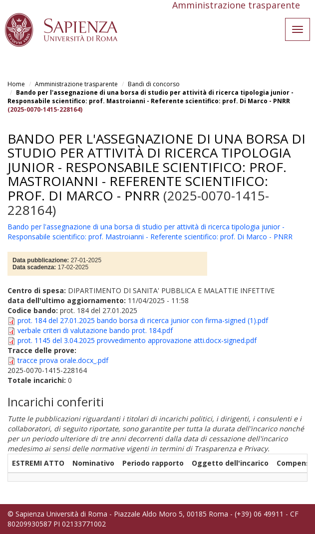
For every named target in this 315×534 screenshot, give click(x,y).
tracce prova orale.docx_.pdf (62, 360)
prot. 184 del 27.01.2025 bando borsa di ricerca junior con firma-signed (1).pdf (142, 320)
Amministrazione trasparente (76, 84)
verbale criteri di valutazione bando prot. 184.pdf (95, 330)
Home (16, 84)
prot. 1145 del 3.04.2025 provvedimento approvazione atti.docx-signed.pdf (137, 340)
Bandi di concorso (154, 84)
